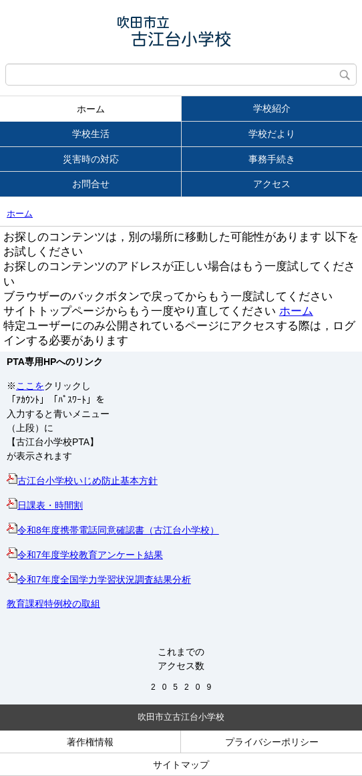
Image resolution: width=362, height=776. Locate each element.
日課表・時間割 (45, 505)
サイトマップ (181, 764)
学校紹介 (272, 108)
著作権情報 (90, 742)
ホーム (91, 109)
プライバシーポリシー (272, 742)
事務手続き (271, 159)
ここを (30, 385)
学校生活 (91, 133)
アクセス (272, 183)
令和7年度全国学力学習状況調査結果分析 (99, 579)
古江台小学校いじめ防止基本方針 (82, 480)
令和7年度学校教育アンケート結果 (85, 554)
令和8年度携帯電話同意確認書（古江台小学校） (113, 530)
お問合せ (91, 183)
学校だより (271, 133)
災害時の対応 (91, 159)
